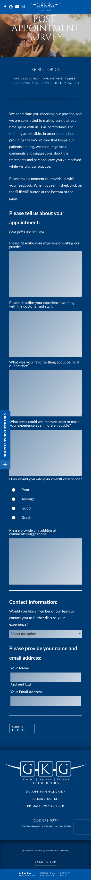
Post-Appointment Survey (31, 83)
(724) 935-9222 (45, 820)
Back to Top (45, 862)
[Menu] (86, 5)
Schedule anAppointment (48, 874)
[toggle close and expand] (5, 464)
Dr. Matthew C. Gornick (45, 806)
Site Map (65, 851)
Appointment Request (60, 79)
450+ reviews (27, 874)
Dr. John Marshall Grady (45, 791)
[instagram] (23, 7)
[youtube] (17, 7)
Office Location (27, 79)
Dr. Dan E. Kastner (45, 799)
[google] (11, 7)
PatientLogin (65, 874)
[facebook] (5, 7)
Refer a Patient (67, 83)
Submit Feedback (20, 729)
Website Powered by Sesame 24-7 (40, 851)
